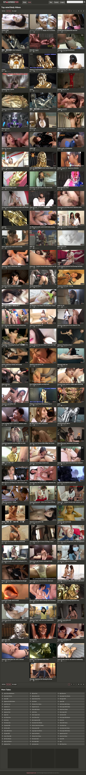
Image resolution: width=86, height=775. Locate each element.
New (51, 2)
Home (24, 2)
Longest (62, 2)
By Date (3, 11)
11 (81, 11)
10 (78, 11)
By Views (9, 11)
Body (29, 2)
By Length (14, 11)
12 (83, 11)
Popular (56, 2)
